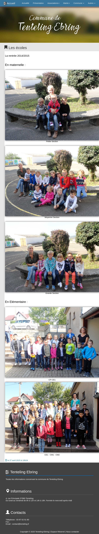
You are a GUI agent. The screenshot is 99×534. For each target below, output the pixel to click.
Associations (53, 3)
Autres (91, 3)
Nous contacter (72, 532)
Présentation (38, 3)
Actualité (25, 3)
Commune (79, 3)
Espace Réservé (58, 532)
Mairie (66, 3)
